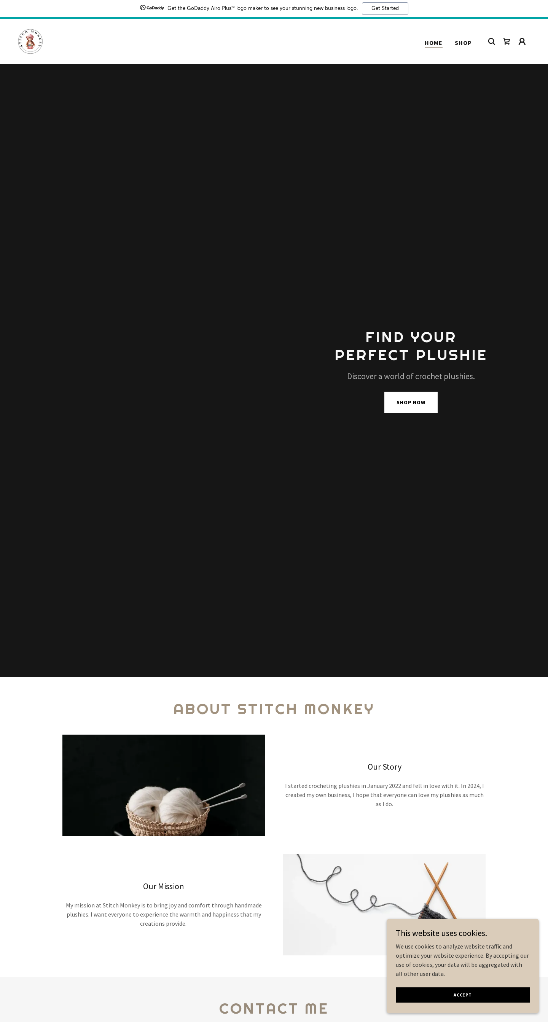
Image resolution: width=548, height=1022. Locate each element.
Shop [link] (463, 42)
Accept (463, 995)
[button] (522, 41)
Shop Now (411, 402)
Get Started (385, 8)
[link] (30, 41)
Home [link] (434, 42)
